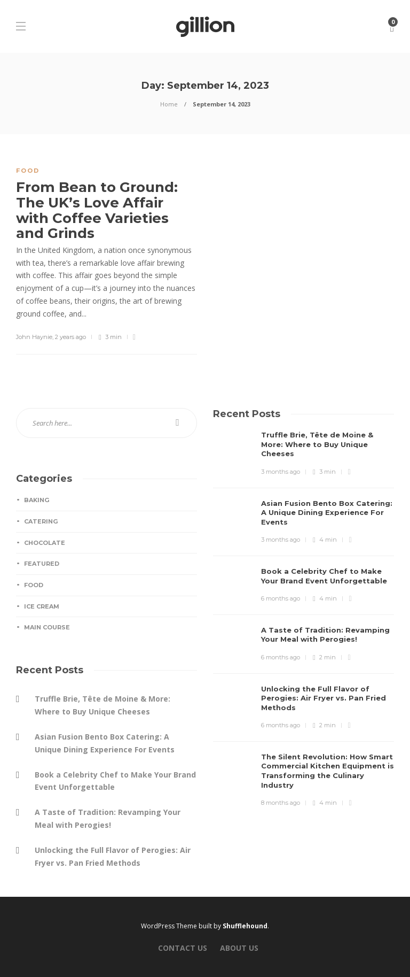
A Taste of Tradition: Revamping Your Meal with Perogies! (107, 818)
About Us (239, 948)
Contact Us (182, 948)
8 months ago (280, 802)
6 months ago (280, 598)
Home (169, 104)
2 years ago (70, 337)
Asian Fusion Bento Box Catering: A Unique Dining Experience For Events (105, 743)
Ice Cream (41, 606)
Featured (41, 563)
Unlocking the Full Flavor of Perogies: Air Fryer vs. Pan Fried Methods (113, 856)
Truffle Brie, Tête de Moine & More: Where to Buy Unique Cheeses (102, 705)
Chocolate (44, 543)
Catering (41, 521)
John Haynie (34, 337)
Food (28, 170)
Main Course (47, 627)
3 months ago (280, 471)
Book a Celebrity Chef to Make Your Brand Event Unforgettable (115, 781)
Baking (36, 500)
